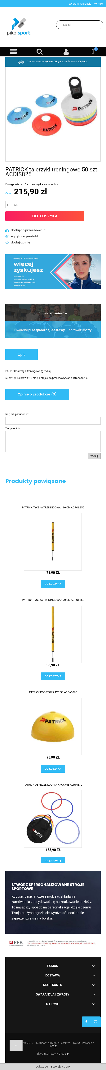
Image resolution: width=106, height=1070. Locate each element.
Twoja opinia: (13, 428)
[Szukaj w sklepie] (79, 25)
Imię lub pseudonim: (17, 414)
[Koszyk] (93, 51)
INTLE (53, 1046)
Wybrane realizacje (80, 3)
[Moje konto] (66, 52)
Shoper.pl (63, 1053)
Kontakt (98, 3)
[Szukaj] (101, 24)
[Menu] (13, 52)
